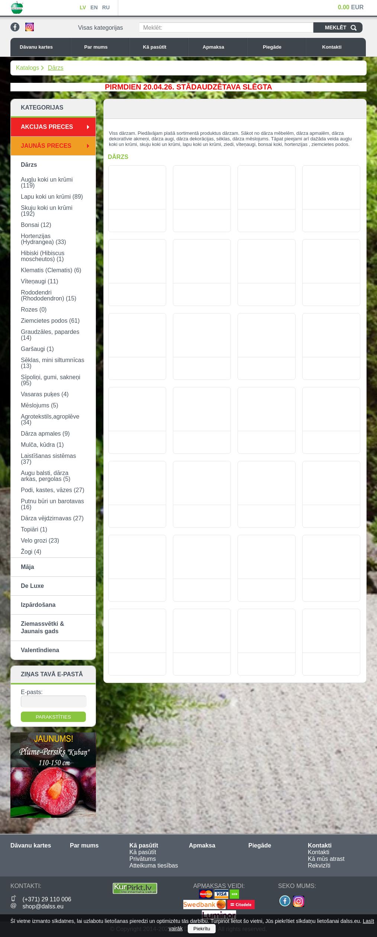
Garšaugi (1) (37, 349)
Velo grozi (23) (40, 540)
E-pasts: (32, 692)
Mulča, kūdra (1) (42, 445)
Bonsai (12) (36, 225)
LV (83, 7)
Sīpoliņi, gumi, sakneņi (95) (50, 380)
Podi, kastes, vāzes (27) (52, 490)
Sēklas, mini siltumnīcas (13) (52, 363)
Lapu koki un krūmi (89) (52, 196)
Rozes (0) (33, 309)
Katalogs (27, 68)
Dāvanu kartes (43, 47)
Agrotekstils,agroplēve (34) (50, 419)
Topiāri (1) (34, 529)
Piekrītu (201, 928)
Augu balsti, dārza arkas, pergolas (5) (45, 476)
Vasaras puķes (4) (45, 394)
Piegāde (282, 47)
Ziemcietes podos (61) (50, 321)
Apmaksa (223, 47)
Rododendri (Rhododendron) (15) (48, 295)
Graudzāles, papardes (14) (50, 335)
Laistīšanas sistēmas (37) (48, 459)
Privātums (142, 859)
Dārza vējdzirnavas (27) (52, 518)
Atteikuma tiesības (153, 865)
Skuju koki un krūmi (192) (46, 211)
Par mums (104, 47)
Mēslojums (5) (39, 405)
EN (93, 7)
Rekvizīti (319, 865)
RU (106, 7)
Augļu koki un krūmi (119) (47, 182)
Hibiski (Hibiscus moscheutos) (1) (42, 256)
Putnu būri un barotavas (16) (52, 504)
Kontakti (342, 47)
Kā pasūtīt (163, 47)
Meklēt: (152, 28)
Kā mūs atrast (326, 859)
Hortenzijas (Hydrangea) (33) (43, 239)
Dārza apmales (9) (45, 433)
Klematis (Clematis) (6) (51, 270)
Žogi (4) (31, 552)
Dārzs (56, 68)
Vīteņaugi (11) (39, 281)
